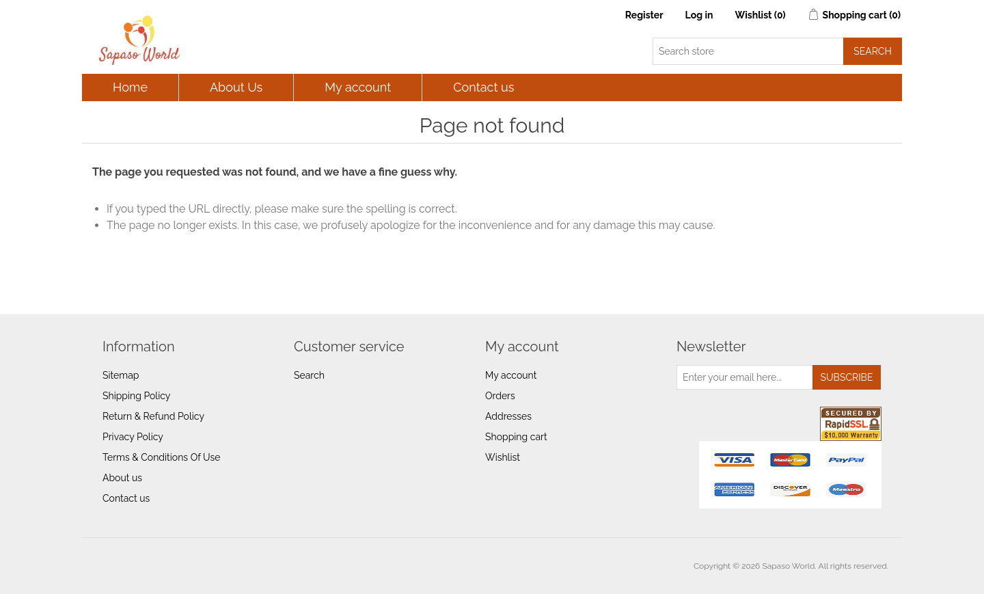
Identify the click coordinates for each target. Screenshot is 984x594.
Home (130, 87)
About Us (236, 87)
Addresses (508, 416)
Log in (699, 15)
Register (644, 15)
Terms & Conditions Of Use (161, 457)
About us (122, 477)
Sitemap (120, 375)
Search (309, 375)
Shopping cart (516, 436)
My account (358, 87)
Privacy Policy (132, 436)
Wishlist (502, 457)
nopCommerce (172, 566)
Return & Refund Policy (153, 416)
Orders (500, 395)
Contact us (483, 87)
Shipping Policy (136, 395)
